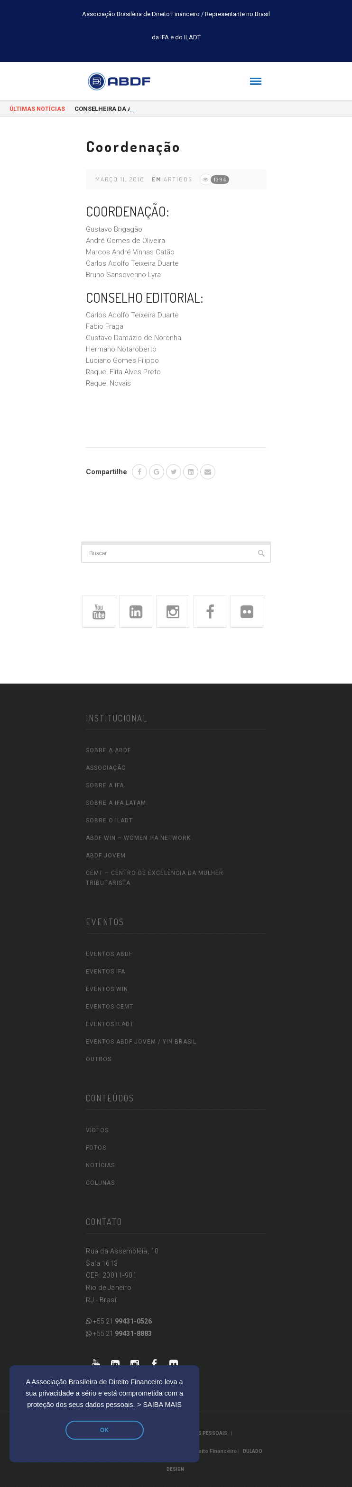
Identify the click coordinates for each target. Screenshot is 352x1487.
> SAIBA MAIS (159, 1404)
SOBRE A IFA (105, 785)
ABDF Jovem (106, 855)
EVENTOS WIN (107, 989)
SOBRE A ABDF (108, 750)
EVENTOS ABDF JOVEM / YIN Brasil (141, 1041)
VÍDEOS (97, 1130)
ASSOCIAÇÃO (106, 768)
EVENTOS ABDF (109, 954)
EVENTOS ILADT (110, 1024)
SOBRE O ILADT (109, 820)
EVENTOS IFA (105, 971)
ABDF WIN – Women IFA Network (138, 838)
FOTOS (96, 1148)
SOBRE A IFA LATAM (116, 803)
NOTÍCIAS (100, 1165)
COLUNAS (100, 1183)
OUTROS (98, 1059)
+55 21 (119, 1321)
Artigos (178, 179)
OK (104, 1430)
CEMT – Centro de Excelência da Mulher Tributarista (154, 878)
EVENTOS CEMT (109, 1006)
